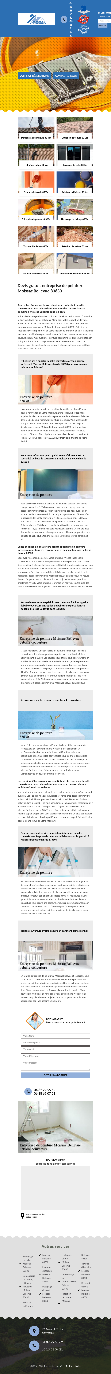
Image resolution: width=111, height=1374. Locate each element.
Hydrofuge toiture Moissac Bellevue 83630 (67, 1262)
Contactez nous (66, 75)
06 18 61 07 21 (70, 28)
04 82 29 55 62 (70, 10)
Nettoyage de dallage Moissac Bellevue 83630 (28, 1263)
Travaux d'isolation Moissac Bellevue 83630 (86, 1270)
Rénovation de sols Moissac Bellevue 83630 (86, 1290)
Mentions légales (73, 1366)
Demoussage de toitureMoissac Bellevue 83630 (67, 1281)
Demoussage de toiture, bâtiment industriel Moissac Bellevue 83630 (28, 1286)
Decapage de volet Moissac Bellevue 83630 (47, 1293)
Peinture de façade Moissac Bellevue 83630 (47, 1274)
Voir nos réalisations (34, 75)
